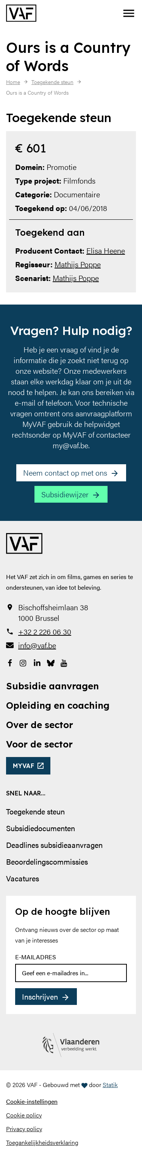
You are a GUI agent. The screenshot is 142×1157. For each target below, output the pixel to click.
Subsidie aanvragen (52, 686)
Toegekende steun (35, 811)
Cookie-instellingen (32, 1101)
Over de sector (39, 724)
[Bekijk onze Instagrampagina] (23, 662)
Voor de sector (39, 744)
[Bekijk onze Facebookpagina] (10, 662)
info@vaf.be (37, 645)
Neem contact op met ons (65, 472)
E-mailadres (35, 956)
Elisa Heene (105, 250)
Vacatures (22, 878)
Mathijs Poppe (78, 264)
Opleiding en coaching (57, 705)
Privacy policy (24, 1128)
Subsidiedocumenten (40, 827)
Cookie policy (24, 1115)
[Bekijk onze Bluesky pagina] (51, 662)
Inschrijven (40, 996)
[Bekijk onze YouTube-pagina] (64, 662)
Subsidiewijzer (65, 494)
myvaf (23, 766)
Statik (110, 1084)
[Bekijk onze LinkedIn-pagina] (37, 662)
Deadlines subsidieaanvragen (54, 844)
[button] (129, 13)
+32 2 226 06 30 (44, 631)
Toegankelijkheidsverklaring (42, 1142)
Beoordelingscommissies (47, 861)
